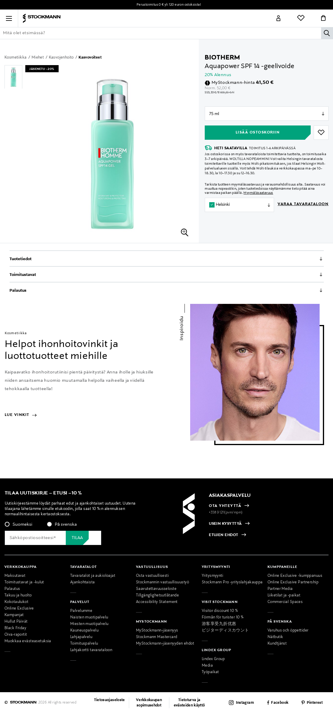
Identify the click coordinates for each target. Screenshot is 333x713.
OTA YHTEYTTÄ (225, 506)
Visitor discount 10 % (220, 611)
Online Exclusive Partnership (293, 582)
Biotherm (222, 57)
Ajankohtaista (82, 582)
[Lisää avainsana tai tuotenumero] (166, 33)
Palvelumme (81, 611)
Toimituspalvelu (84, 644)
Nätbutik (275, 637)
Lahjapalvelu (81, 637)
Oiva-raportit (15, 635)
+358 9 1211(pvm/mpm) (226, 512)
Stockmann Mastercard (156, 637)
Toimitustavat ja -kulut (24, 582)
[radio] (18, 524)
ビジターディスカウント (225, 631)
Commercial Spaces (285, 602)
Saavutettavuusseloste (156, 589)
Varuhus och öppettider (288, 631)
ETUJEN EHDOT (223, 535)
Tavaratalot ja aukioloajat (92, 576)
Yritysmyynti (212, 576)
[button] (9, 18)
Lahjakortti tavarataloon (91, 650)
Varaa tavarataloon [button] (303, 204)
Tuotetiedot (21, 259)
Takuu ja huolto (18, 595)
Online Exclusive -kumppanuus (295, 576)
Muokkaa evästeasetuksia (27, 641)
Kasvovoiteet (90, 58)
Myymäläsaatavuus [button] (258, 193)
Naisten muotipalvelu (89, 617)
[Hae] (327, 33)
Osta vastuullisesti (152, 576)
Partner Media (280, 589)
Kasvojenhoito (62, 58)
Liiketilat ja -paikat (284, 595)
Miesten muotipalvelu (89, 624)
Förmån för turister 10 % (222, 617)
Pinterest (315, 703)
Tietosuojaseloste (109, 700)
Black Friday (15, 628)
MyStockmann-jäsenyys (157, 631)
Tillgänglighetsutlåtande (157, 595)
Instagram (245, 703)
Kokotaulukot (16, 602)
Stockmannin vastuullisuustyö (162, 582)
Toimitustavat (23, 274)
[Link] (278, 18)
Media (207, 666)
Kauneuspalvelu (84, 631)
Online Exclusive (19, 609)
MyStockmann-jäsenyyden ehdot (165, 644)
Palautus (18, 290)
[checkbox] (78, 526)
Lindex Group (213, 659)
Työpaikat (210, 672)
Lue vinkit (21, 415)
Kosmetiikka (16, 58)
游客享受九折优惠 (219, 624)
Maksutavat (14, 576)
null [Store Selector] (267, 113)
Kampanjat (14, 615)
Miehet (38, 58)
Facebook (279, 703)
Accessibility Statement (157, 602)
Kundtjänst (277, 644)
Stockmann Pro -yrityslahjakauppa (232, 582)
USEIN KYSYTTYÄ (225, 524)
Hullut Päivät (16, 622)
